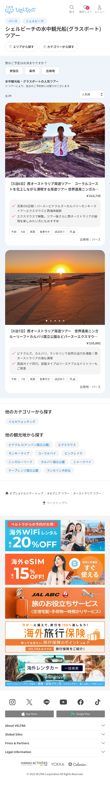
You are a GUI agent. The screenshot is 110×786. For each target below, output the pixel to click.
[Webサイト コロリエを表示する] (77, 764)
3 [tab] (55, 174)
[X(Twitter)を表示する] (29, 702)
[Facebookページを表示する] (80, 702)
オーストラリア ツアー (87, 493)
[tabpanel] (55, 140)
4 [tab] (59, 174)
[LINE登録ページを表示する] (46, 702)
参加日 (14, 71)
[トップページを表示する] (20, 10)
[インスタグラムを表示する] (12, 702)
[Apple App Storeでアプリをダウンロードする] (29, 714)
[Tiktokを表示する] (97, 702)
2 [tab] (51, 174)
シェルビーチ (35, 21)
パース (13, 21)
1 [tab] (46, 174)
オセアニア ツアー (58, 493)
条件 (32, 71)
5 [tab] (64, 174)
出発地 (50, 71)
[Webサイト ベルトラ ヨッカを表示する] (57, 764)
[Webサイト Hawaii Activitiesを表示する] (34, 764)
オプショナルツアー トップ (24, 493)
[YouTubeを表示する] (63, 703)
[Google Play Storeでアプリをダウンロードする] (81, 714)
